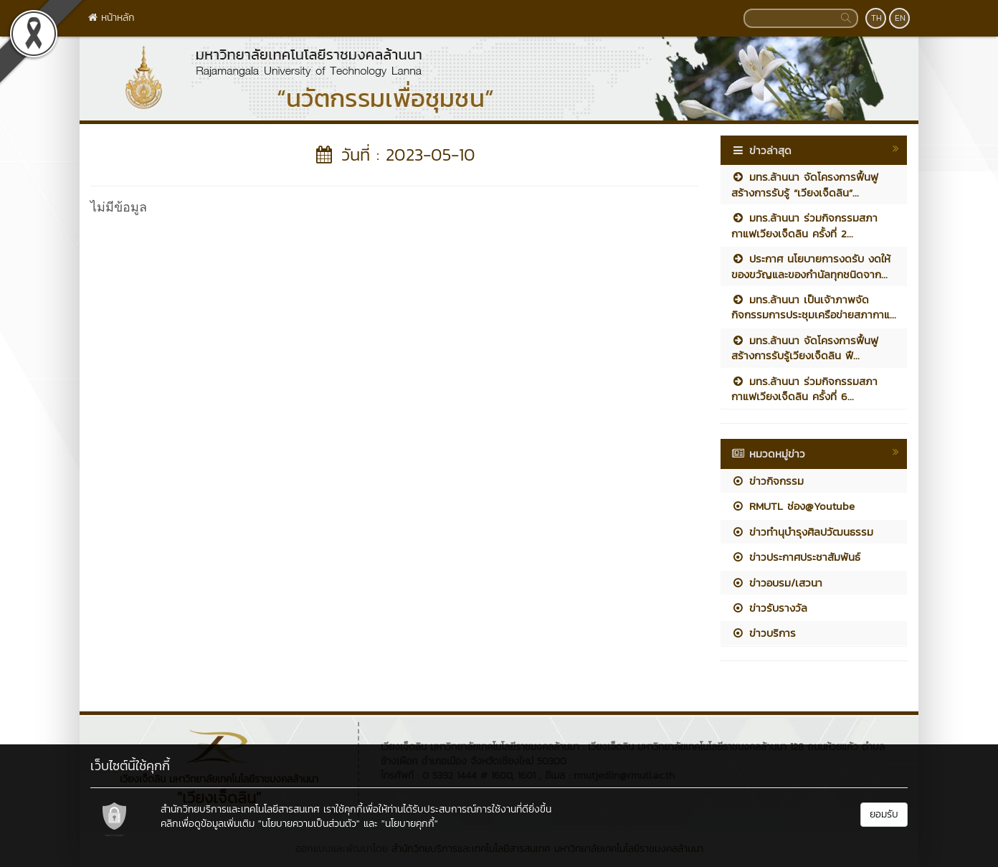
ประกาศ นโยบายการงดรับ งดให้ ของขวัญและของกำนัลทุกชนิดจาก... (810, 266)
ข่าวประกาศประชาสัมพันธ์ (795, 557)
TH (876, 17)
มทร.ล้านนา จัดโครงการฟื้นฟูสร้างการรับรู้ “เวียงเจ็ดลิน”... (804, 184)
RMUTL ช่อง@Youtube (793, 506)
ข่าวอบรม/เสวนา (776, 582)
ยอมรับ (884, 814)
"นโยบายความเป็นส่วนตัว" (309, 823)
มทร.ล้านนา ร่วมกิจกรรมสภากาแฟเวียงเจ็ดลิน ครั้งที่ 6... (804, 388)
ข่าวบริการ (763, 633)
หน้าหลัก (111, 17)
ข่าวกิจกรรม (767, 481)
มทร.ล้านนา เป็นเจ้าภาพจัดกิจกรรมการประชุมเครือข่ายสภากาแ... (813, 307)
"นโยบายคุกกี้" (409, 823)
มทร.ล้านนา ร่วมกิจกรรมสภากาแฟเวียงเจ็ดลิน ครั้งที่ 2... (804, 225)
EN (900, 17)
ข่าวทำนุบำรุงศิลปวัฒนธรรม (802, 531)
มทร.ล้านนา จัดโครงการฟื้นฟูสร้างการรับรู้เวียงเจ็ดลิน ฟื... (804, 348)
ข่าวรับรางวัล (769, 608)
